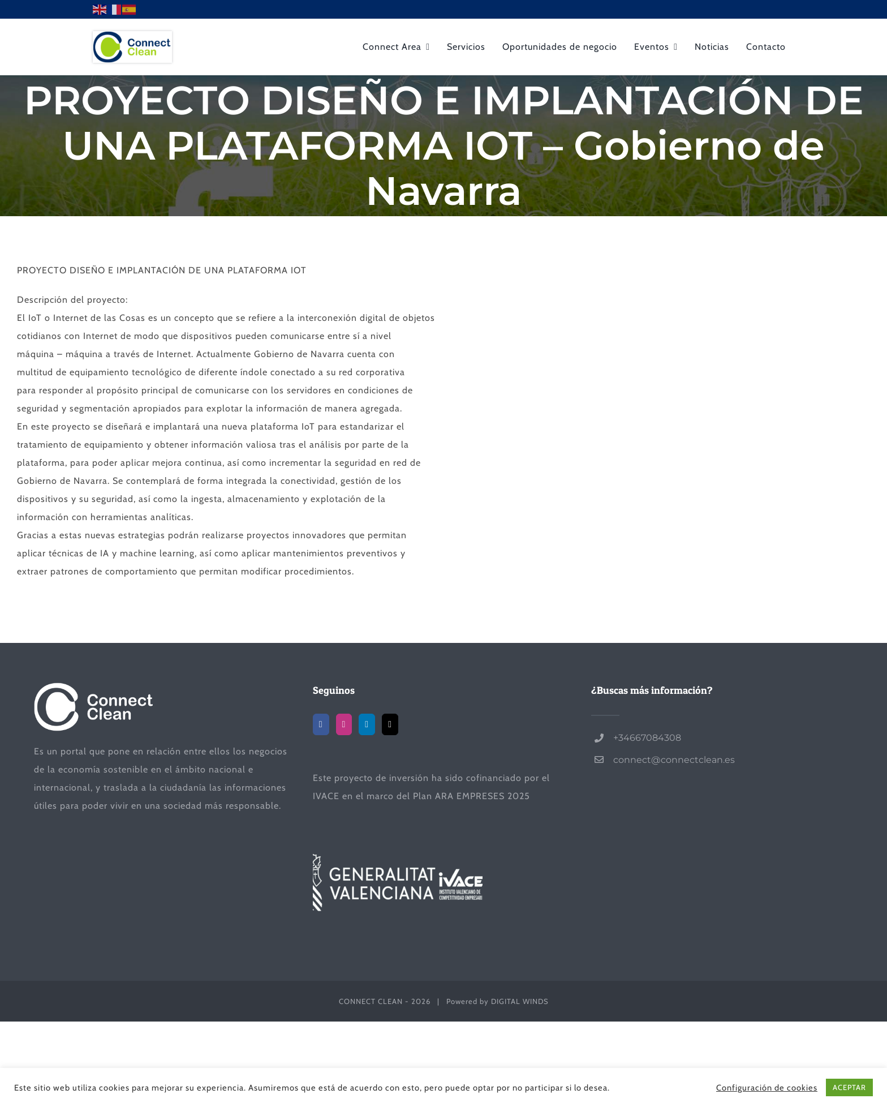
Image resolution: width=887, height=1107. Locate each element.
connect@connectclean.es (674, 759)
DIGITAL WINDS (520, 1001)
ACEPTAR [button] (849, 1087)
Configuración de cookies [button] (766, 1088)
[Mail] (390, 724)
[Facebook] (321, 724)
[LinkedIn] (367, 724)
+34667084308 (647, 737)
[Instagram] (344, 724)
